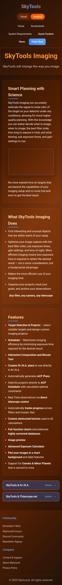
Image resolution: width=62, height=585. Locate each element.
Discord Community (13, 536)
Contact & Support (12, 557)
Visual (23, 16)
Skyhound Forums (12, 531)
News (22, 41)
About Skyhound (11, 562)
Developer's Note (12, 526)
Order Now (37, 41)
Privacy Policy (10, 568)
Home (21, 26)
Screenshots (37, 26)
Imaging (37, 16)
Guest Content (45, 34)
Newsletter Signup (12, 541)
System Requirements (20, 34)
